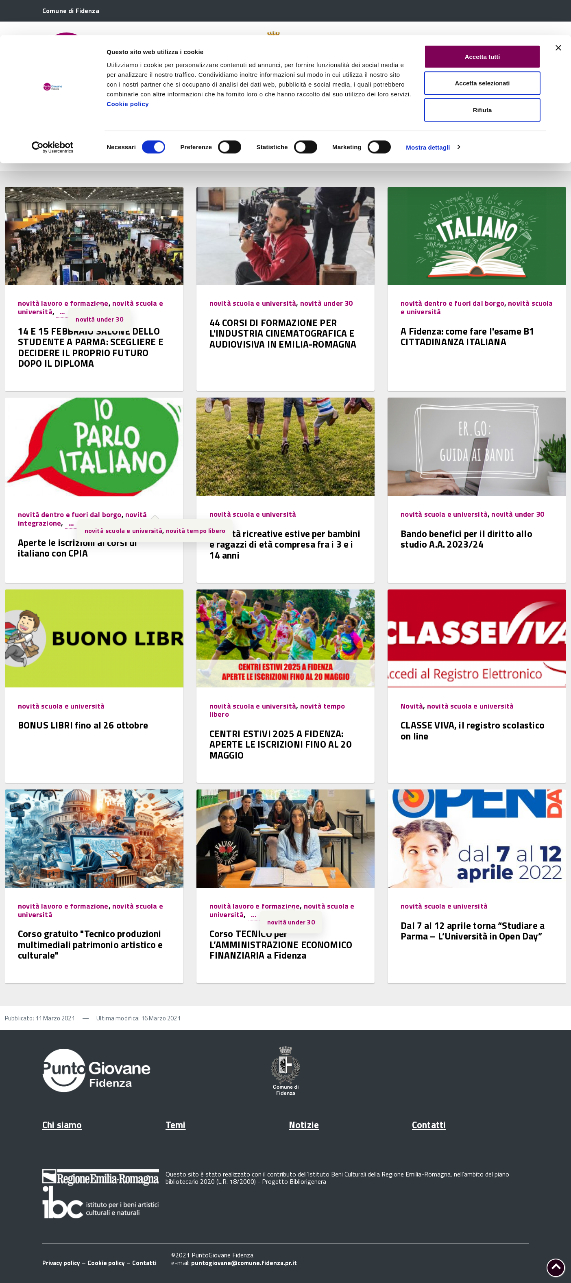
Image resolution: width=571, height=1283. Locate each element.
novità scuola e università (252, 303)
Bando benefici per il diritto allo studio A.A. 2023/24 (466, 538)
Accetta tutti (482, 21)
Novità (412, 705)
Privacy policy (61, 1263)
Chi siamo (62, 1125)
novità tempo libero (195, 530)
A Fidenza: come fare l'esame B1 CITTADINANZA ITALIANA (467, 336)
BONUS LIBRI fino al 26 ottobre (83, 725)
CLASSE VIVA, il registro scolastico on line (473, 730)
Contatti (429, 1125)
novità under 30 (99, 319)
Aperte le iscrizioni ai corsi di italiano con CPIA (77, 547)
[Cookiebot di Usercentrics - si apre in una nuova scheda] (52, 112)
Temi (176, 1125)
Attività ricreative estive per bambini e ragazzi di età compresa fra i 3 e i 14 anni (284, 544)
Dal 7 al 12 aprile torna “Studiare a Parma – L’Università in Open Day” (473, 930)
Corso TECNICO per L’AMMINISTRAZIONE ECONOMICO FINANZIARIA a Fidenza (280, 944)
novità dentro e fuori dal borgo (452, 303)
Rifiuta (482, 74)
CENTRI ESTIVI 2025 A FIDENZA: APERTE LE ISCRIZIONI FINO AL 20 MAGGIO (280, 744)
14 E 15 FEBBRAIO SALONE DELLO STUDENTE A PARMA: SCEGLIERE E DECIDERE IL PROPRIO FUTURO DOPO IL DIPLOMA (90, 347)
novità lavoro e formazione (63, 303)
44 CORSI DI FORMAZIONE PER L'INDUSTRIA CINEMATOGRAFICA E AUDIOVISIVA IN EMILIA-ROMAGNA (283, 333)
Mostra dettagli (428, 112)
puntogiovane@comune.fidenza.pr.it (244, 1262)
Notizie (304, 1125)
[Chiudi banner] (558, 12)
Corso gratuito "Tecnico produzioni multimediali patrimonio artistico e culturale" (90, 944)
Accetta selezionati (482, 48)
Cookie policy (128, 68)
